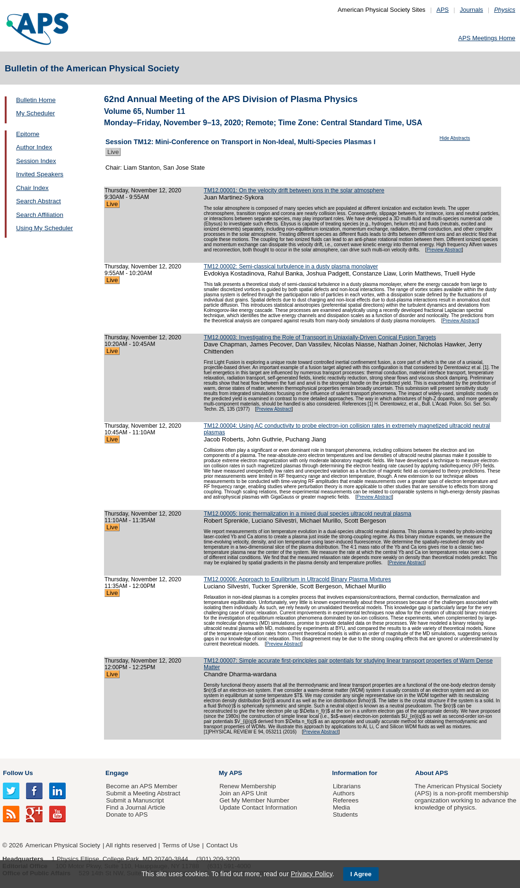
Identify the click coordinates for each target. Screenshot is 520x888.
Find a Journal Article (135, 807)
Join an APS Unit (243, 793)
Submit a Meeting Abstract (143, 793)
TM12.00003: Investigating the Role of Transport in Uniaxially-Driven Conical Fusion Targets (320, 337)
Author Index (34, 147)
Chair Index (32, 187)
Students (345, 814)
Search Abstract (38, 201)
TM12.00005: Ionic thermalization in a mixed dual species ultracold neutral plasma (307, 513)
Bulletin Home (36, 99)
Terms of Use (180, 845)
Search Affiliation (39, 214)
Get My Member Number (254, 800)
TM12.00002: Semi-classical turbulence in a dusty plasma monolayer (291, 266)
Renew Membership (247, 786)
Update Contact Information (258, 807)
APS (442, 9)
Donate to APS (126, 814)
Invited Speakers (39, 174)
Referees (346, 800)
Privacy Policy (311, 874)
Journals (471, 9)
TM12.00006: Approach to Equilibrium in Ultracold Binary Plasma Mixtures (297, 579)
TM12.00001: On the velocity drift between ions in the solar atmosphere (294, 190)
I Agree (361, 874)
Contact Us (221, 845)
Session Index (36, 160)
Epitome (27, 134)
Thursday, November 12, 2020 (142, 190)
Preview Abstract (443, 249)
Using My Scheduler (44, 228)
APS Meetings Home (486, 38)
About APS (431, 772)
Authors (344, 793)
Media (341, 807)
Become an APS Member (141, 786)
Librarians (347, 786)
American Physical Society (63, 845)
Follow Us (18, 772)
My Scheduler (35, 113)
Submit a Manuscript (135, 800)
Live (113, 151)
